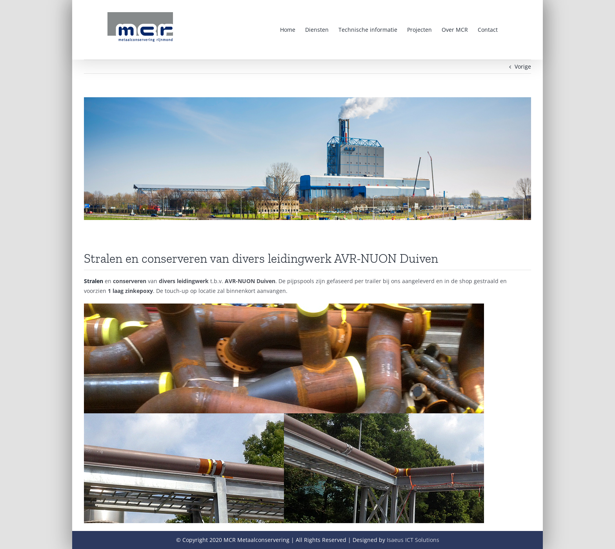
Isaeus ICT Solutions (413, 540)
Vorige (523, 66)
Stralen (93, 281)
